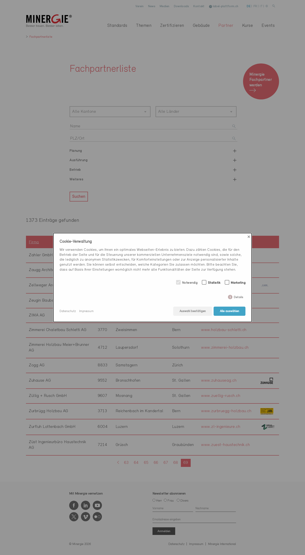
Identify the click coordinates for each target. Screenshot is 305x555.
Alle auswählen (229, 311)
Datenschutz (68, 311)
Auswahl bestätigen (193, 311)
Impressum (86, 311)
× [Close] (248, 236)
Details (238, 296)
